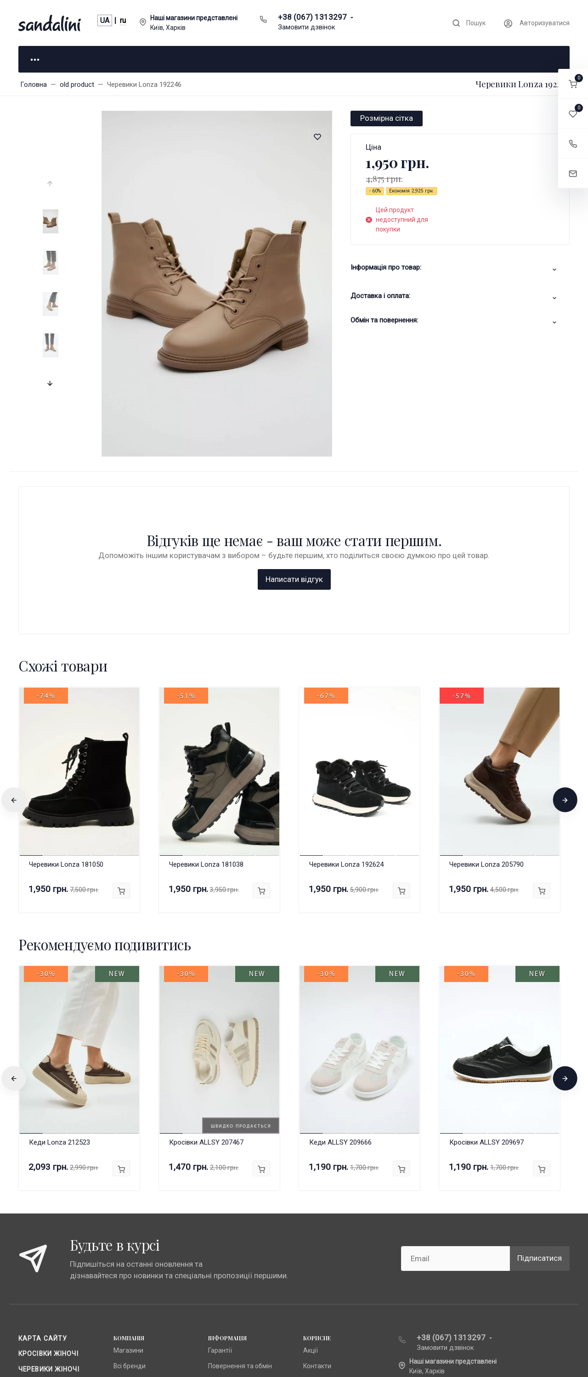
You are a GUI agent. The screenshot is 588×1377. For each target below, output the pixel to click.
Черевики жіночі (48, 1221)
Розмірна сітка (386, 118)
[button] (573, 84)
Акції (310, 1202)
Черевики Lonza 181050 (66, 716)
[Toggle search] (468, 23)
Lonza (122, 1248)
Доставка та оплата (238, 1263)
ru (123, 20)
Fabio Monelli (132, 1263)
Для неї (64, 58)
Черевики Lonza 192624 (346, 716)
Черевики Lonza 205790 (486, 716)
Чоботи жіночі (46, 1236)
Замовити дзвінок (306, 27)
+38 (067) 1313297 (312, 17)
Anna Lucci (128, 1232)
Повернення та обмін (240, 1217)
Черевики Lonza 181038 (206, 716)
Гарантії (220, 1202)
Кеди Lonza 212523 (59, 994)
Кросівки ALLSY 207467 (206, 994)
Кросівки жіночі (48, 1205)
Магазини (128, 1202)
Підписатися (539, 1110)
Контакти (317, 1217)
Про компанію (229, 1248)
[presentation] (51, 183)
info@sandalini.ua (442, 1237)
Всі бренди (129, 1217)
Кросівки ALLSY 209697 (486, 994)
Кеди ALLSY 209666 (340, 994)
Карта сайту (42, 1190)
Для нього (156, 58)
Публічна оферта (233, 1232)
